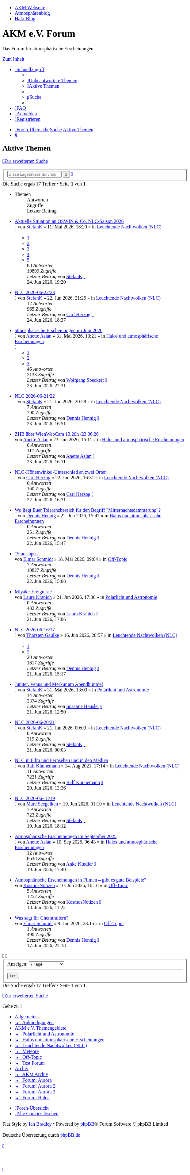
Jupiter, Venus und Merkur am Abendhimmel (59, 684)
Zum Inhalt (13, 59)
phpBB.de (70, 1135)
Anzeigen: (35, 963)
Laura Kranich (37, 597)
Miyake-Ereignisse (33, 591)
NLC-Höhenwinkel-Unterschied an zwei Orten (61, 472)
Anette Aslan (38, 336)
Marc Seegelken (42, 803)
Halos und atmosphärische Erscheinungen (143, 439)
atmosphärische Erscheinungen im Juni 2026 (58, 330)
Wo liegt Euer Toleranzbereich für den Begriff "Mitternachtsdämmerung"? (88, 510)
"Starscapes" (27, 553)
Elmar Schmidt (38, 559)
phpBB (87, 1124)
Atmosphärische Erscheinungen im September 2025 (65, 836)
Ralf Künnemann (43, 765)
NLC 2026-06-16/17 (35, 629)
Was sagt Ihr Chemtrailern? (41, 917)
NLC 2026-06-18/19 (35, 798)
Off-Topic (117, 559)
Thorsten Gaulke (42, 635)
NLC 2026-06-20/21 (35, 722)
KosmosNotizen (39, 885)
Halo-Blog (25, 18)
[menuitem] (52, 80)
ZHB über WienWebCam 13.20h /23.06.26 (57, 434)
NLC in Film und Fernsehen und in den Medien (61, 760)
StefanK (34, 226)
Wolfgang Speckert (85, 380)
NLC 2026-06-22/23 (35, 292)
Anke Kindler (79, 864)
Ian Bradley (40, 1124)
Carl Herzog (78, 314)
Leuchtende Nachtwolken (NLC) (129, 226)
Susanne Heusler (82, 706)
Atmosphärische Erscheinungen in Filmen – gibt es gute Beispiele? (80, 879)
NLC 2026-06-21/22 (35, 396)
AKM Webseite (30, 7)
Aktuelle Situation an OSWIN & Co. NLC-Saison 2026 (69, 221)
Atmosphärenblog (32, 13)
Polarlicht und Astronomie (131, 597)
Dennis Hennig (81, 418)
